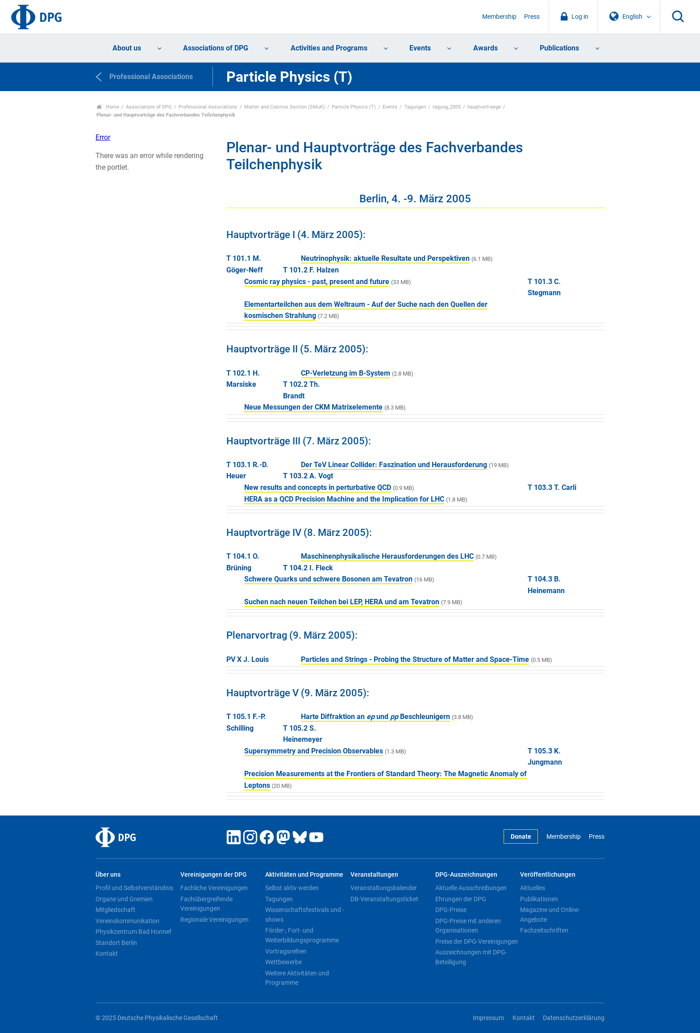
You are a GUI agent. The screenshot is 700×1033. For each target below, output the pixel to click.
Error (103, 137)
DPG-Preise (451, 909)
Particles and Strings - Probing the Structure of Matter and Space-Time (415, 659)
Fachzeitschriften (544, 930)
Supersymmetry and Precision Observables (313, 751)
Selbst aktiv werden (292, 887)
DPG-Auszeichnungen (466, 874)
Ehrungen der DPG (460, 899)
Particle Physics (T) (354, 107)
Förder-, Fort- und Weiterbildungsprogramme (302, 935)
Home (107, 107)
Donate (521, 837)
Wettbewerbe (283, 962)
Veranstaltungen (374, 874)
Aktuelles (532, 887)
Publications (559, 48)
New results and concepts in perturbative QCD (317, 487)
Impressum (488, 1018)
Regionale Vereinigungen (214, 919)
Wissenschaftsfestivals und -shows (304, 914)
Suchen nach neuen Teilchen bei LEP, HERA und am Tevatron (341, 602)
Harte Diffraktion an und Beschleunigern (375, 716)
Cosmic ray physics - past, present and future (316, 281)
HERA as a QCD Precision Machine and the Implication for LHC (344, 499)
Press (532, 17)
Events (420, 48)
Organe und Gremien (124, 899)
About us (126, 48)
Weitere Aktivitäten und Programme (297, 978)
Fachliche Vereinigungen (214, 887)
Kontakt (107, 953)
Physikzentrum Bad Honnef (133, 931)
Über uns (108, 874)
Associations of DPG (215, 48)
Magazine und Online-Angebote (550, 914)
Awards (485, 48)
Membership (499, 17)
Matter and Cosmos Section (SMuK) (284, 107)
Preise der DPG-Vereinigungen (476, 941)
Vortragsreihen (286, 951)
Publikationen (539, 899)
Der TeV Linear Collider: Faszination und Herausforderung (394, 464)
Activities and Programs (329, 48)
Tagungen (415, 107)
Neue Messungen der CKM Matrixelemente (313, 407)
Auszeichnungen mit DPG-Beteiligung (471, 957)
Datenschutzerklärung (573, 1018)
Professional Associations (208, 107)
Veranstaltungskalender (383, 887)
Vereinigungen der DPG (213, 874)
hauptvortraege (484, 107)
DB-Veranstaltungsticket (384, 899)
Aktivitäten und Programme (304, 874)
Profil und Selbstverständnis (134, 887)
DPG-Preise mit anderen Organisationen (468, 925)
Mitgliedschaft (115, 909)
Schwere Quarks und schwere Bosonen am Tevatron (328, 579)
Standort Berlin (116, 942)
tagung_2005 (447, 107)
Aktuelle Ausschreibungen (471, 887)
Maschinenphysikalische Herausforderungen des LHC (387, 556)
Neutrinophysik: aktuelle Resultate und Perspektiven (385, 258)
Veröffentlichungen (547, 874)
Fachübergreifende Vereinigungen (206, 903)
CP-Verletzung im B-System (345, 373)
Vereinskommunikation (127, 920)
